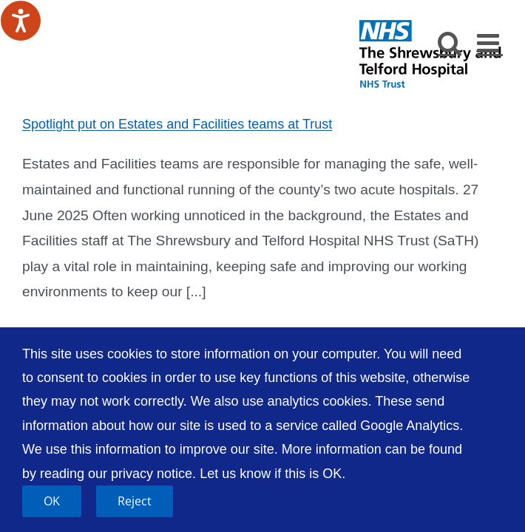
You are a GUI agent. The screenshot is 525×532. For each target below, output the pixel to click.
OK (52, 501)
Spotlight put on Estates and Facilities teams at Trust (177, 124)
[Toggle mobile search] (450, 42)
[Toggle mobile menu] (490, 42)
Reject (135, 501)
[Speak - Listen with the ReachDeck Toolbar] (21, 21)
